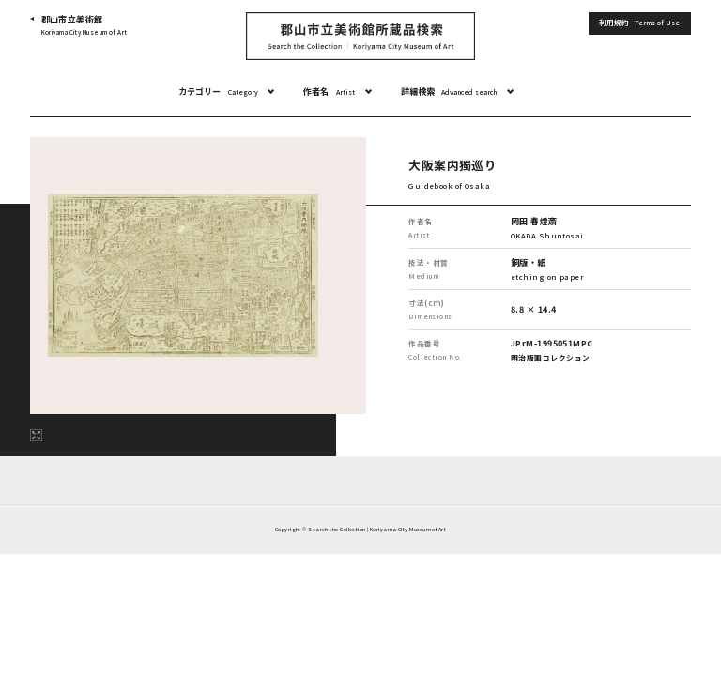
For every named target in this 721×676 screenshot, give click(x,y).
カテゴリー (218, 92)
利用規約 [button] (639, 23)
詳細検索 (449, 92)
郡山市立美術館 (84, 25)
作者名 (329, 92)
